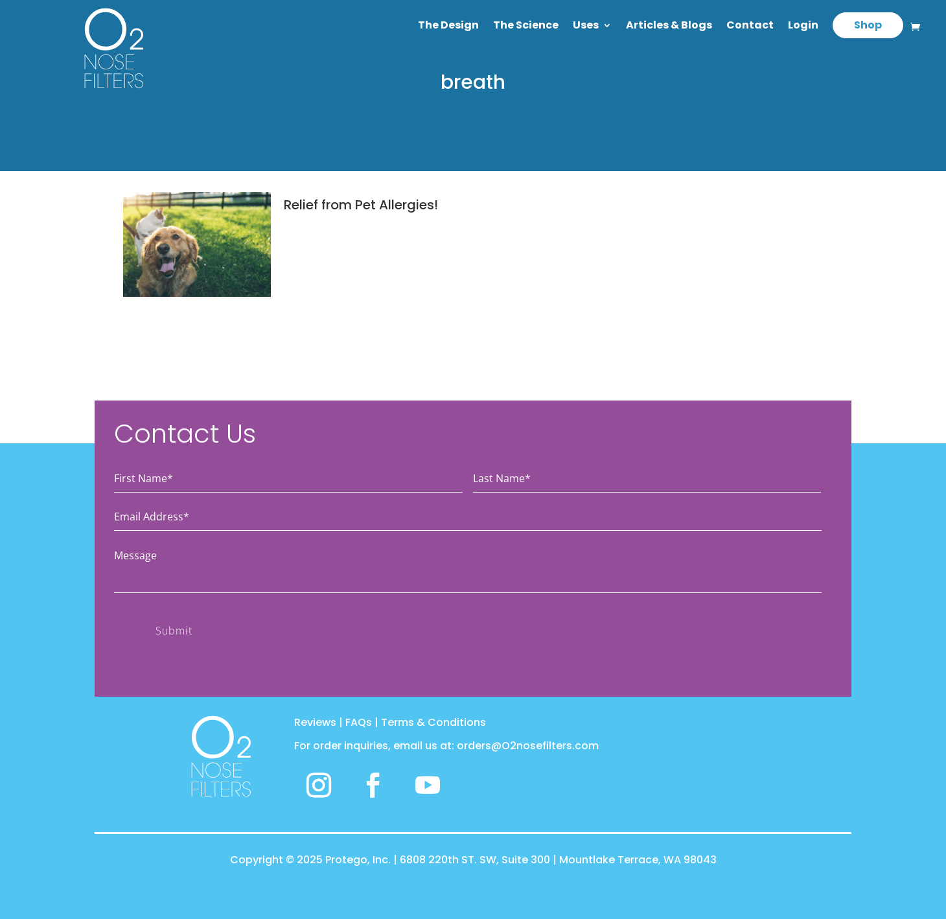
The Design (448, 26)
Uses (586, 26)
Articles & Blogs (669, 26)
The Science (526, 26)
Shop (868, 24)
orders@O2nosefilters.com (528, 745)
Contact (750, 26)
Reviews (315, 722)
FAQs (358, 722)
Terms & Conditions (433, 722)
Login (803, 26)
